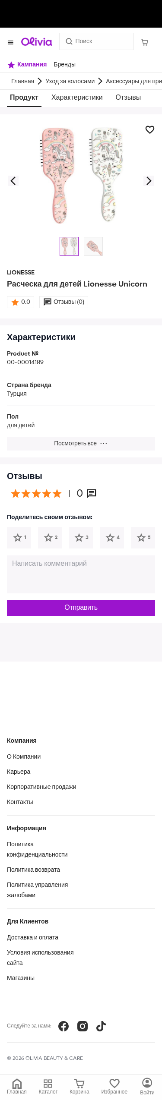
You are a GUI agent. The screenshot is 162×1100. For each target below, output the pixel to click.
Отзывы (128, 98)
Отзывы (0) (69, 302)
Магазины (21, 978)
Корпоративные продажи (41, 787)
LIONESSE (21, 273)
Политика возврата (33, 870)
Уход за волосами (70, 82)
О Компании (24, 757)
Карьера (18, 772)
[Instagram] (82, 1026)
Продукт (24, 98)
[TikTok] (101, 1026)
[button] (13, 181)
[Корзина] (144, 41)
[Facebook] (63, 1026)
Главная (22, 82)
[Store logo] (37, 41)
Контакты (20, 802)
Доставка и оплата (32, 938)
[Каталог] (147, 1087)
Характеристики (77, 98)
